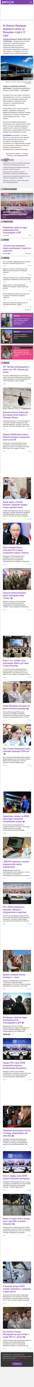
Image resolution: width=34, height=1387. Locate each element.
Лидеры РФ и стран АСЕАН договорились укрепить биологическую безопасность (15, 1065)
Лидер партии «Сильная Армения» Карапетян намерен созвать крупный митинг (15, 286)
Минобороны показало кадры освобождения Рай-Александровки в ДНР (15, 230)
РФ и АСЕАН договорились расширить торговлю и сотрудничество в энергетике (14, 211)
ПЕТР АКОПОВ (6, 253)
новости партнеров (10, 189)
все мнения (28, 253)
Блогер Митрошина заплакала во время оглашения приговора (16, 707)
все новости (6, 235)
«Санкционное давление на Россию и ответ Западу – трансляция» (16, 89)
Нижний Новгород (9, 39)
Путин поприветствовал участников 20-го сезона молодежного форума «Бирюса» (16, 295)
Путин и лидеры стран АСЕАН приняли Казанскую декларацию (16, 1177)
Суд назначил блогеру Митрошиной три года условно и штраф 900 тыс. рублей (23, 353)
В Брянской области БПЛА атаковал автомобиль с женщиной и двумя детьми (17, 1288)
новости (6, 258)
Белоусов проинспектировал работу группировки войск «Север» (15, 303)
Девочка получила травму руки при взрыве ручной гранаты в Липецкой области (15, 270)
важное (6, 194)
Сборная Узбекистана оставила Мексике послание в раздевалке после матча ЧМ (17, 278)
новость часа (8, 222)
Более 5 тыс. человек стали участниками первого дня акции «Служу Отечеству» (16, 663)
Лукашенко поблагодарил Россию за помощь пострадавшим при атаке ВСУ (17, 1133)
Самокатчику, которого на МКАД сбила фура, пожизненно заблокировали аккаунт (16, 818)
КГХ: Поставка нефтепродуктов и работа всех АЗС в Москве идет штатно (17, 262)
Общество (17, 316)
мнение (6, 240)
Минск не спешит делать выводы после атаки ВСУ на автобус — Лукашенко (16, 1221)
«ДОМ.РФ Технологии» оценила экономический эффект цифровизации (16, 864)
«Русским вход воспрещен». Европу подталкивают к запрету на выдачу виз (17, 248)
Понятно (17, 1364)
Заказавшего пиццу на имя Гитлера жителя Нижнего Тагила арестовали (21, 321)
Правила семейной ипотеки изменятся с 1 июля (21, 336)
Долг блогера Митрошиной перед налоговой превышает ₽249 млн (16, 750)
